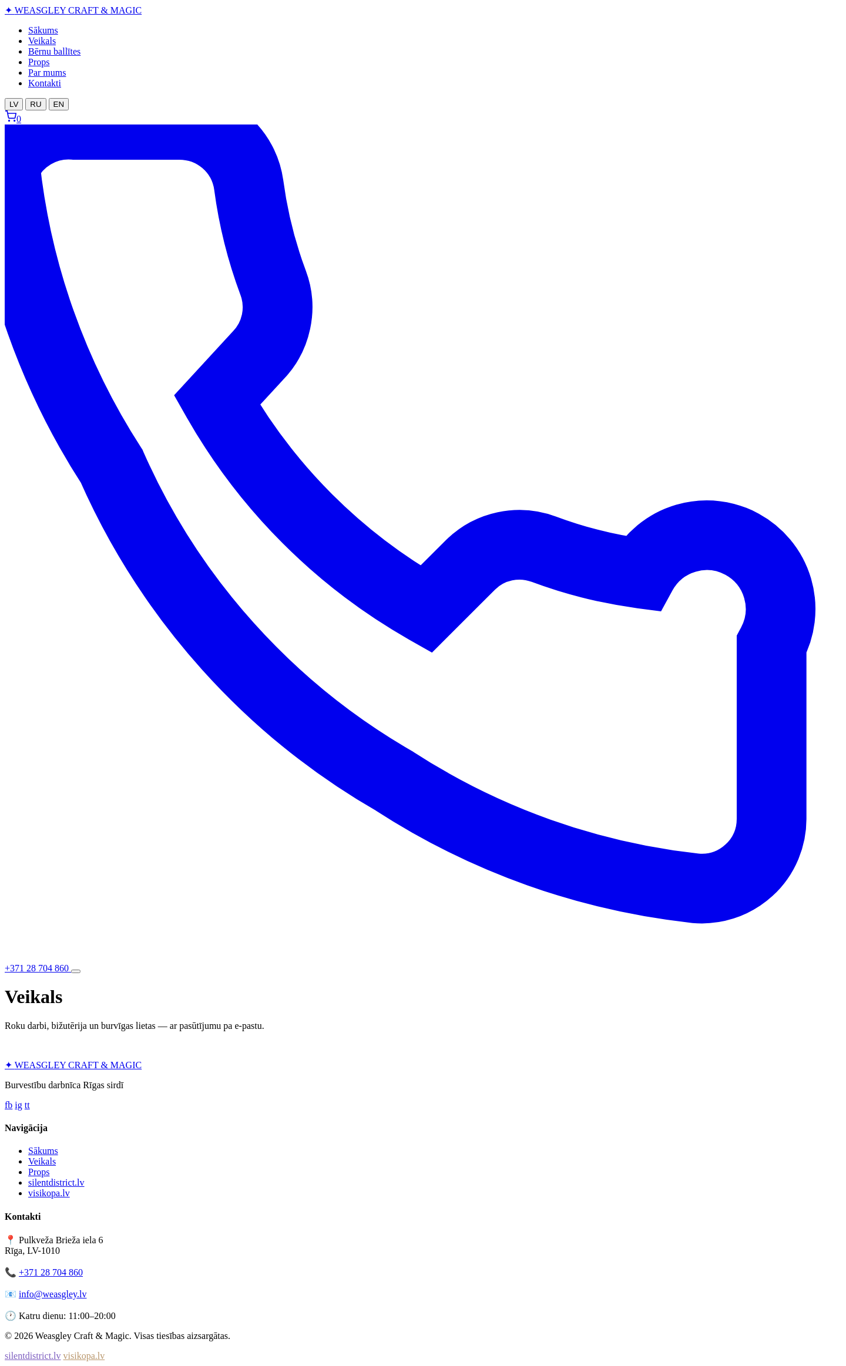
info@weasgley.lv (52, 1294)
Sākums (43, 30)
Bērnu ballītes (54, 51)
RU (35, 104)
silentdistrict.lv (56, 1182)
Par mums (47, 73)
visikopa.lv (49, 1193)
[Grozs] (13, 119)
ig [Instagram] (18, 1105)
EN (59, 104)
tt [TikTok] (27, 1105)
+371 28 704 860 (51, 1272)
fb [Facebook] (8, 1105)
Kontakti (44, 83)
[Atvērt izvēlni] (75, 971)
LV (13, 104)
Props (38, 62)
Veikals (42, 41)
